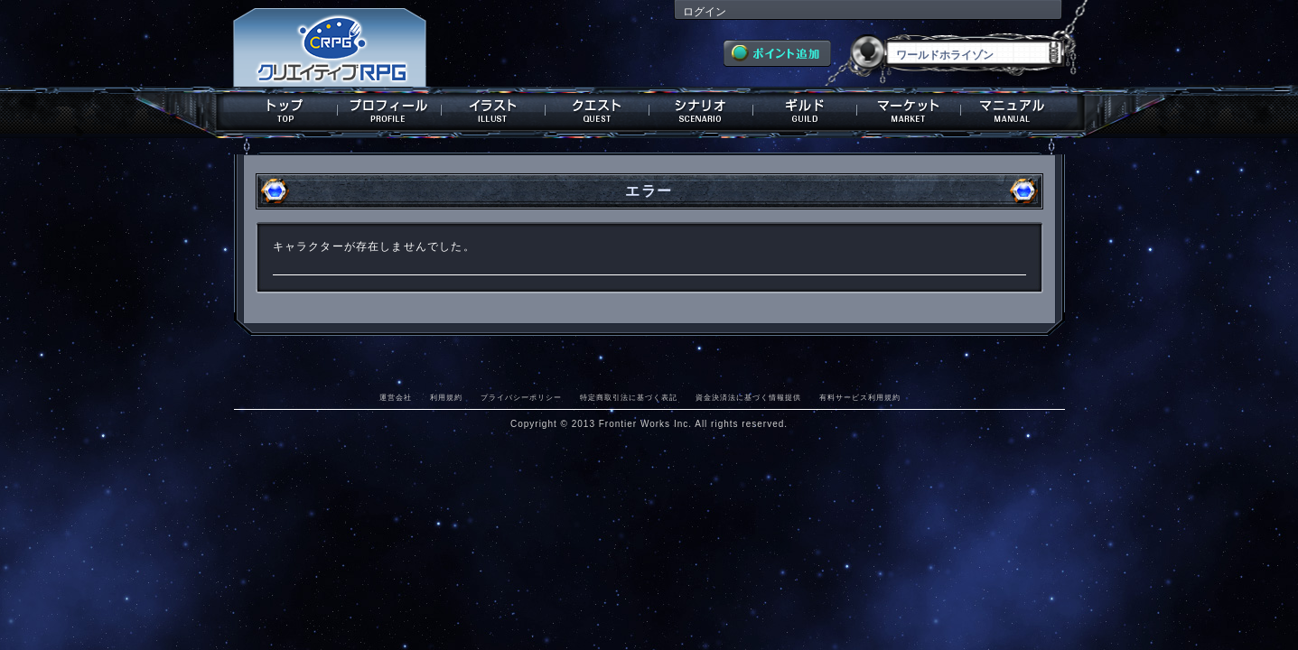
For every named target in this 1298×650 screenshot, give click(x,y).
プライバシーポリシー (521, 397)
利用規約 (446, 397)
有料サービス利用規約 (860, 397)
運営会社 (395, 397)
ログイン (704, 11)
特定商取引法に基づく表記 (628, 397)
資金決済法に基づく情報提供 (748, 397)
